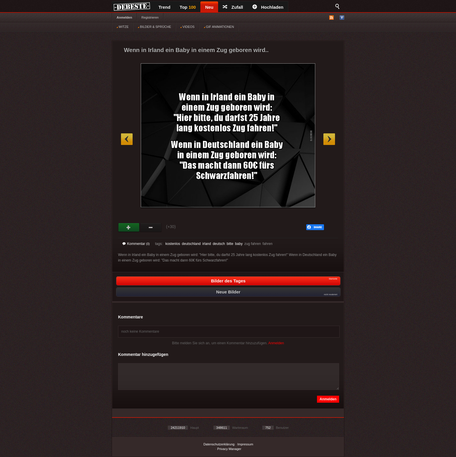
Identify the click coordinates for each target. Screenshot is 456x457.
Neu (209, 7)
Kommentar (136, 244)
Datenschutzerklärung (218, 444)
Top (188, 7)
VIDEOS (187, 26)
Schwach (151, 227)
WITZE (123, 26)
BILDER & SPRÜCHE (154, 26)
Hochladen (268, 7)
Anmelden (124, 17)
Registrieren (149, 17)
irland (206, 244)
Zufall (233, 7)
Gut (129, 227)
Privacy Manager (229, 449)
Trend (164, 7)
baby (239, 244)
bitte (230, 244)
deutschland (191, 244)
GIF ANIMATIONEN (219, 26)
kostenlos (172, 244)
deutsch (219, 244)
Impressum (245, 444)
